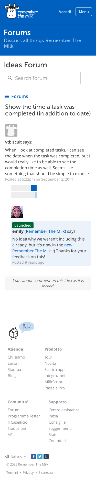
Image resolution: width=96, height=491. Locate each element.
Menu (84, 12)
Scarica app (55, 369)
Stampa (14, 369)
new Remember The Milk (42, 248)
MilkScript (53, 381)
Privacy (28, 472)
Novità (50, 363)
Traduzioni (17, 428)
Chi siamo (16, 357)
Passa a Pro (55, 387)
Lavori (13, 363)
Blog (12, 375)
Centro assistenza (64, 409)
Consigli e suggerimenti (60, 425)
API (11, 434)
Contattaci (57, 440)
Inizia (53, 415)
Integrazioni (55, 375)
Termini (12, 472)
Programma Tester (24, 415)
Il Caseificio (17, 422)
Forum (13, 409)
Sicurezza (46, 472)
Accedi (65, 12)
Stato (53, 434)
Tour (48, 357)
